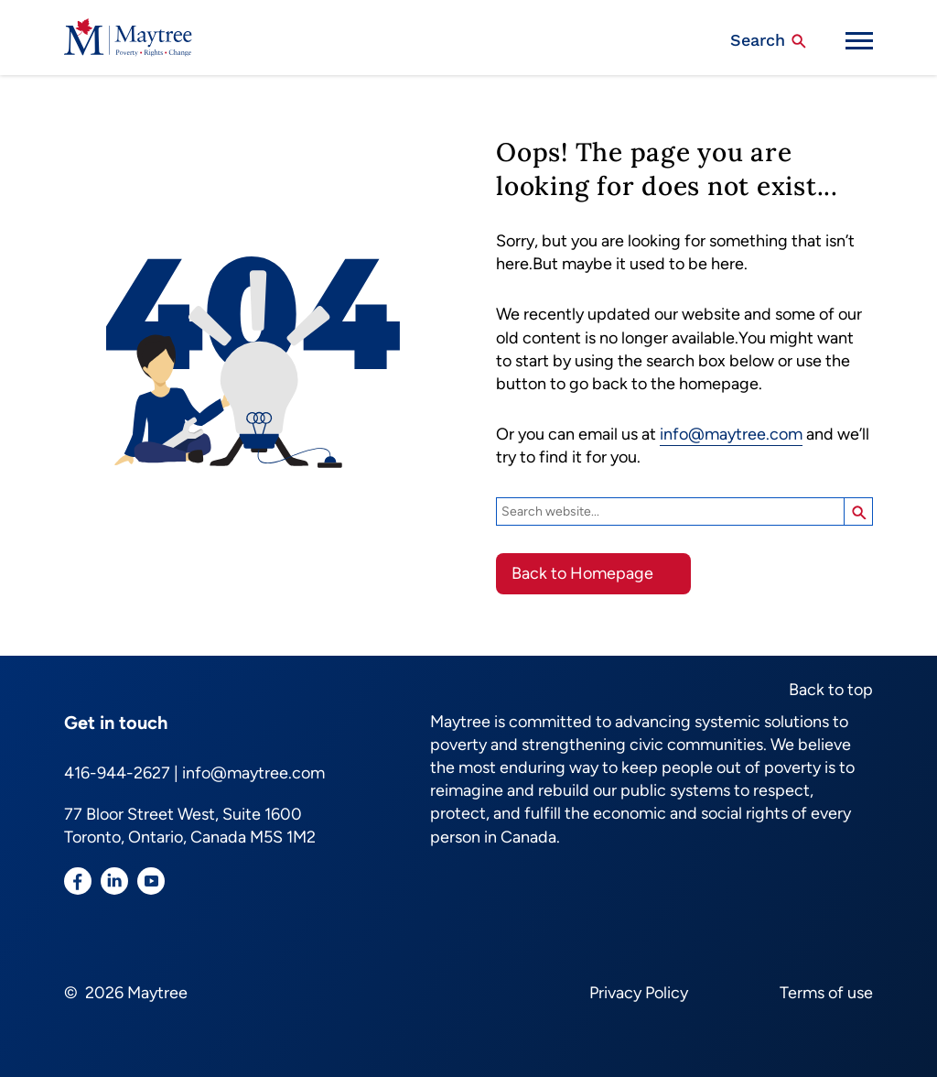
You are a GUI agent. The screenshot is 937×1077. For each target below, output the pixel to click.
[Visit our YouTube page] (151, 884)
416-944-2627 (117, 773)
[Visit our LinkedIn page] (114, 884)
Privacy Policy (638, 993)
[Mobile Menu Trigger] (859, 40)
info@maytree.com (731, 434)
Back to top (831, 690)
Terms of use (826, 993)
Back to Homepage (582, 573)
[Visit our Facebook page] (78, 884)
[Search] (670, 512)
